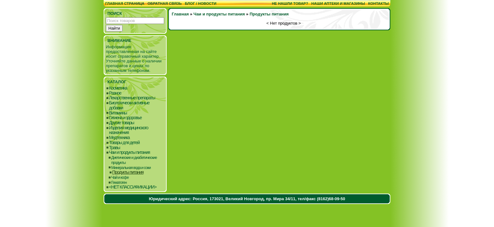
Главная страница (124, 3)
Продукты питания (127, 172)
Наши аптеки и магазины (338, 3)
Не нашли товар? (290, 3)
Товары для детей (124, 142)
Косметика (118, 88)
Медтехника (119, 137)
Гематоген (119, 182)
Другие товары (121, 122)
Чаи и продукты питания (129, 152)
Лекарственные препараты (132, 98)
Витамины (118, 113)
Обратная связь (164, 3)
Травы (114, 147)
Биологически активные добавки (129, 105)
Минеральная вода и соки (131, 167)
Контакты (378, 3)
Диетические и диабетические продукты (134, 160)
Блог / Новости (200, 3)
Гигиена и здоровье (125, 117)
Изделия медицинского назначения (128, 130)
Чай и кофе (120, 177)
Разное (115, 93)
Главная (180, 14)
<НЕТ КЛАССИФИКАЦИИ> (132, 187)
